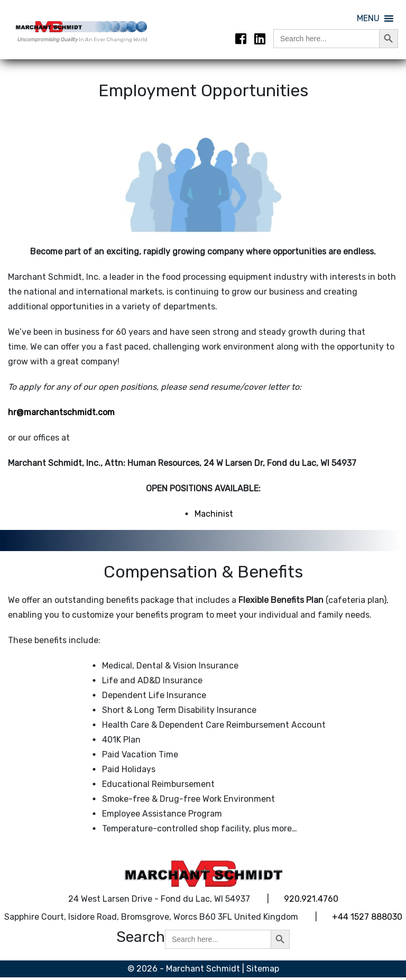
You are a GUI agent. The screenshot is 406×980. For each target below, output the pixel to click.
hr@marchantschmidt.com (61, 415)
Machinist (214, 516)
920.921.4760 (311, 901)
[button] (368, 18)
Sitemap (262, 971)
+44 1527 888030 (367, 919)
